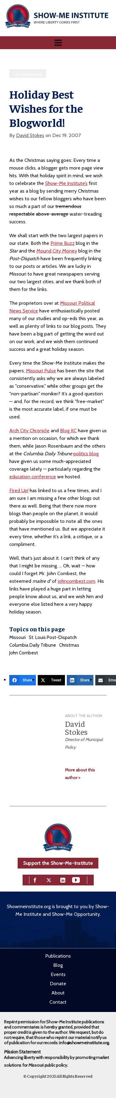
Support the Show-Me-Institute (58, 863)
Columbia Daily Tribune (32, 645)
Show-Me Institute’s (66, 183)
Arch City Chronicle (29, 430)
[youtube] (76, 879)
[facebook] (34, 879)
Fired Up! (18, 490)
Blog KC (68, 430)
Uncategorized (28, 73)
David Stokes (30, 135)
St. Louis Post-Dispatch (53, 637)
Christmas (69, 645)
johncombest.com (76, 581)
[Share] (22, 680)
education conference (32, 477)
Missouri (17, 637)
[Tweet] (51, 680)
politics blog (86, 454)
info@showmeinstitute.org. (84, 1042)
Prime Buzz (62, 243)
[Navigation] (58, 42)
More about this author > (80, 773)
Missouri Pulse (41, 371)
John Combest (23, 653)
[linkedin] (62, 879)
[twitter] (48, 879)
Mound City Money (57, 251)
